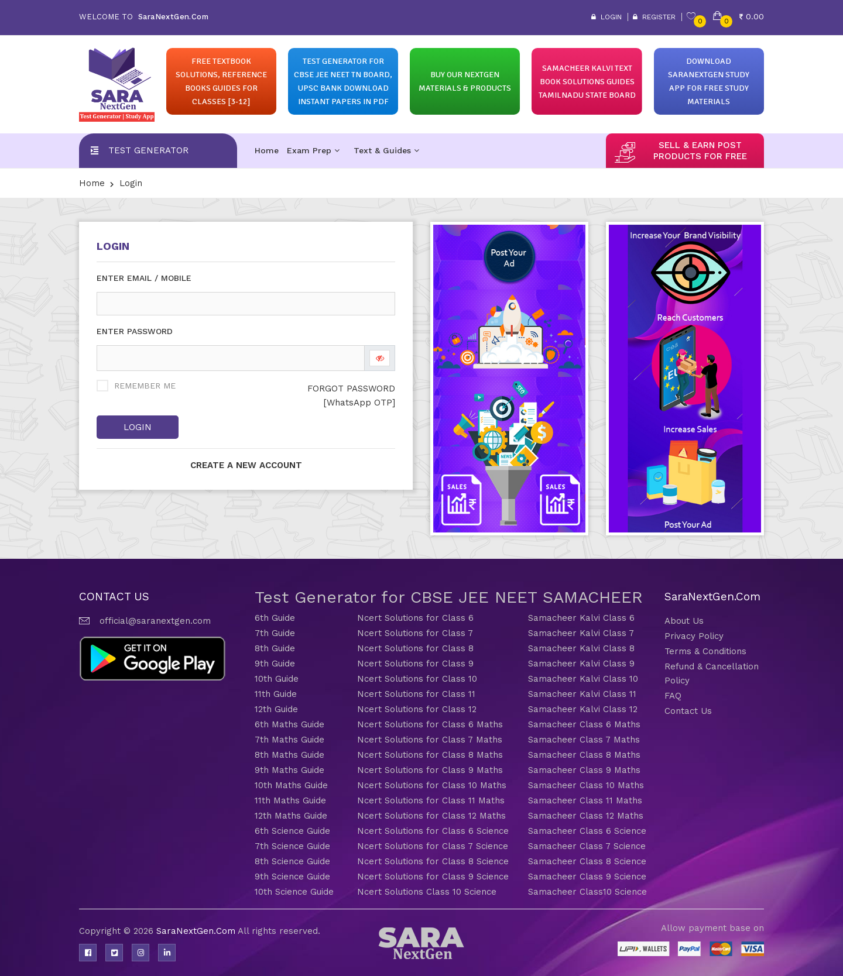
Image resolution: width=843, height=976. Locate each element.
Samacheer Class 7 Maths (584, 739)
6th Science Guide (292, 831)
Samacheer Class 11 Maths (585, 800)
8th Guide (275, 648)
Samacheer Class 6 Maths (584, 724)
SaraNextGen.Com (197, 931)
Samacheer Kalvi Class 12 (583, 709)
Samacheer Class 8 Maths (584, 755)
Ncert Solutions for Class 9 (415, 663)
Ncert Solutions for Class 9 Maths (430, 770)
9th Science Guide (292, 876)
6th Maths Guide (289, 724)
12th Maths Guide (291, 815)
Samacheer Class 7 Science (587, 846)
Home (267, 150)
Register (654, 17)
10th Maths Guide (291, 785)
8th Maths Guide (289, 755)
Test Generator (148, 150)
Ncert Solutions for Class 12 (417, 709)
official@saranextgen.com (155, 621)
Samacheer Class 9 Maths (584, 770)
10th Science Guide (294, 891)
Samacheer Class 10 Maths (586, 785)
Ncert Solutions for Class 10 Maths (431, 785)
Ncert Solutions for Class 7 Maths (429, 739)
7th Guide (275, 633)
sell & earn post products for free (700, 150)
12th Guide (276, 709)
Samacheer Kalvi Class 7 (581, 633)
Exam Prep (313, 150)
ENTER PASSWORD (135, 331)
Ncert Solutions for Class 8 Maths (430, 755)
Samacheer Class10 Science (587, 891)
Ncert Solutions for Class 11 (416, 694)
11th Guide (276, 694)
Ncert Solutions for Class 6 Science (433, 831)
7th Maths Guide (289, 739)
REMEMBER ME (145, 385)
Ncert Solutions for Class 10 (417, 678)
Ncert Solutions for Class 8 (415, 648)
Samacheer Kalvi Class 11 (582, 694)
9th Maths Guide (289, 770)
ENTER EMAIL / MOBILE (144, 278)
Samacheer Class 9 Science (587, 876)
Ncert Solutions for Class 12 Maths (431, 815)
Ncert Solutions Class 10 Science (426, 891)
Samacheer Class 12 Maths (585, 815)
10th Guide (277, 678)
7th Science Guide (292, 846)
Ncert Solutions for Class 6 (415, 618)
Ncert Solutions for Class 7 (415, 633)
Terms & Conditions (705, 651)
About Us (684, 621)
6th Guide (275, 618)
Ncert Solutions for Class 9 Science (433, 876)
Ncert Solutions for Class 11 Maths (431, 800)
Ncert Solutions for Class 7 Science (432, 846)
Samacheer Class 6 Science (587, 831)
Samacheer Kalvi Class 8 (581, 648)
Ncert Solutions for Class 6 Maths (430, 724)
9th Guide (275, 663)
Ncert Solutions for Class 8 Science (433, 861)
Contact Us (688, 711)
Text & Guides (386, 150)
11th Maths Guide (290, 800)
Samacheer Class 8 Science (587, 861)
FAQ (672, 695)
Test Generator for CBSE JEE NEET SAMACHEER (449, 597)
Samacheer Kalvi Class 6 (581, 618)
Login (606, 17)
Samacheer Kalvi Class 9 (581, 663)
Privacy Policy (694, 636)
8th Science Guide (292, 861)
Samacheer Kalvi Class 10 (583, 678)
